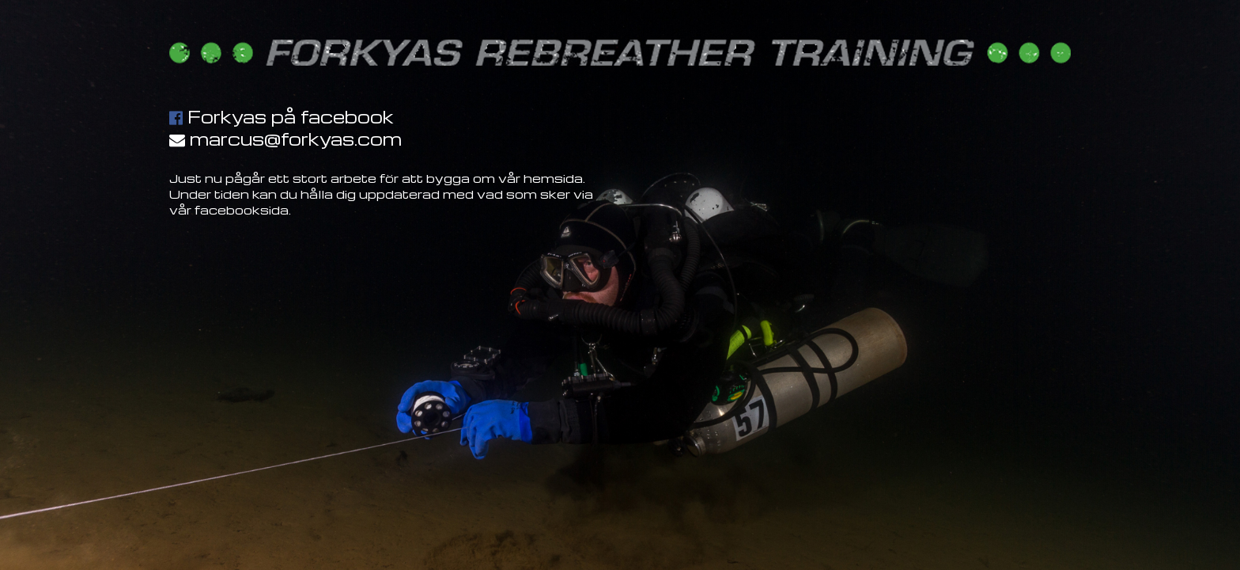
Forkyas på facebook (290, 116)
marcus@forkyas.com (296, 138)
